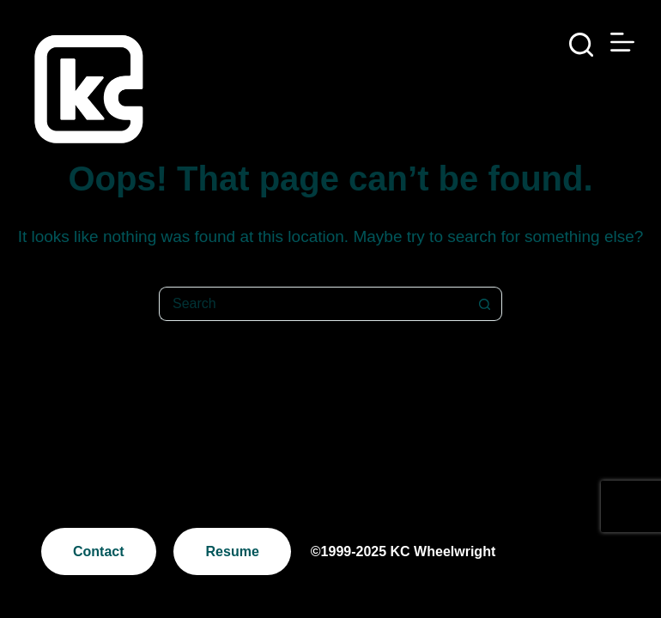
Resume (232, 551)
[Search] (581, 45)
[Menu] (622, 42)
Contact (98, 551)
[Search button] (485, 304)
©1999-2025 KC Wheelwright (403, 551)
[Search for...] (313, 304)
